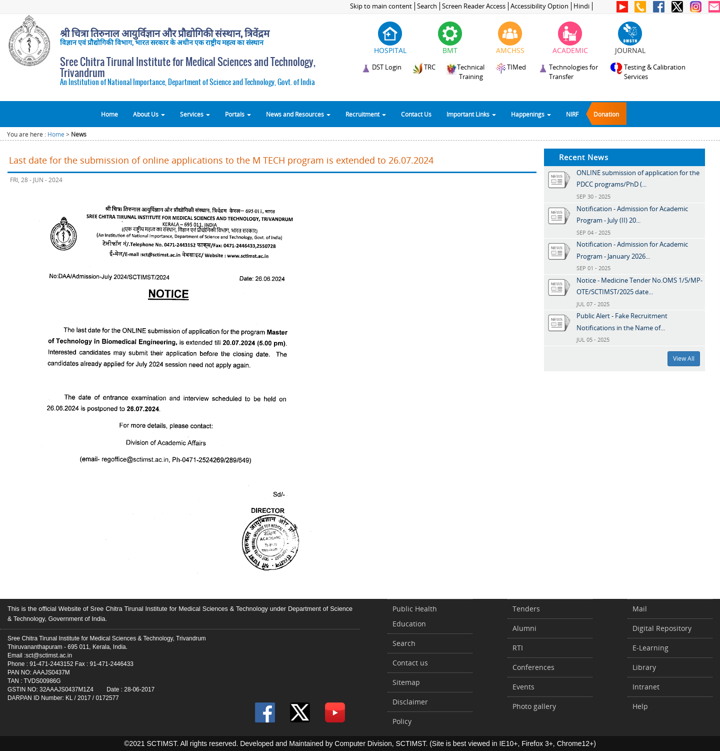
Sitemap (406, 682)
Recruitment (366, 114)
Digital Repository (662, 628)
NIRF (572, 114)
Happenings (531, 114)
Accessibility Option (539, 6)
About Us (149, 114)
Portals (238, 114)
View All (683, 358)
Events (523, 686)
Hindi (582, 6)
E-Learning (650, 647)
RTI (517, 647)
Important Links (471, 114)
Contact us (410, 662)
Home (109, 114)
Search (427, 6)
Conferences (533, 667)
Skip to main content (381, 6)
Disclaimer (410, 701)
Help (640, 706)
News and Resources (298, 114)
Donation (606, 114)
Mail (639, 608)
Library (644, 667)
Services (195, 114)
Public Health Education (414, 616)
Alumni (524, 628)
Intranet (646, 686)
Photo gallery (534, 706)
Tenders (526, 608)
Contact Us (416, 114)
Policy (402, 721)
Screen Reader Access (474, 6)
